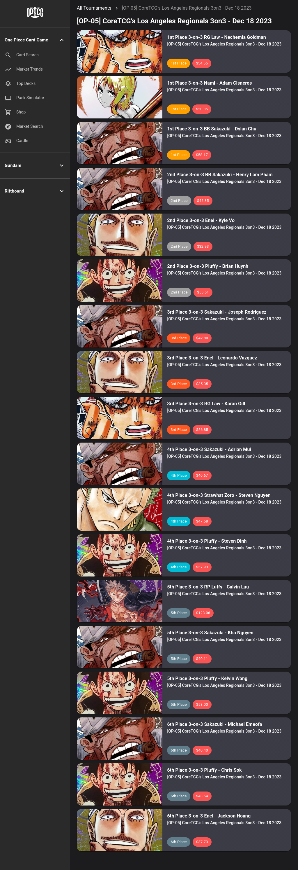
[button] (35, 40)
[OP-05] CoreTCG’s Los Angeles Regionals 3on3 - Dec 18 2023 (187, 8)
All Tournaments (94, 8)
